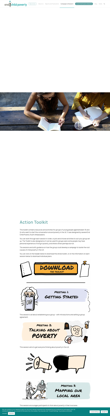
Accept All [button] (104, 411)
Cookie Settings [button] (95, 411)
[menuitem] (32, 4)
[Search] (104, 4)
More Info (11, 413)
